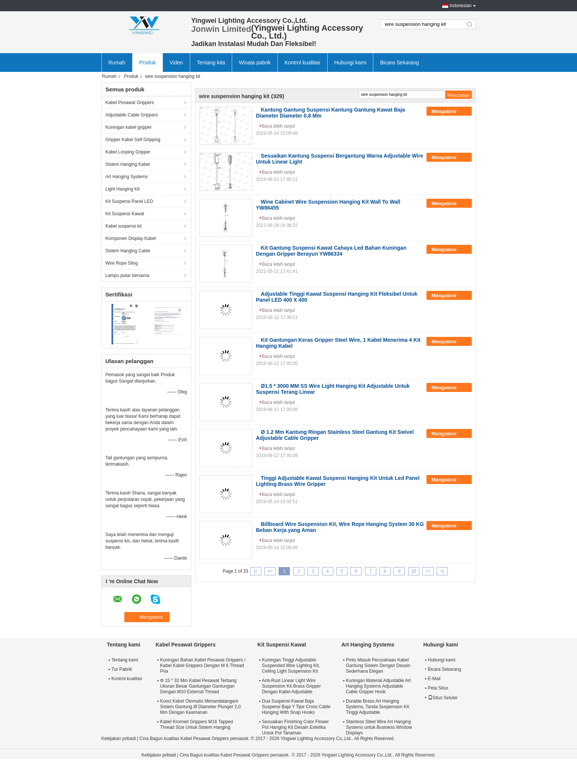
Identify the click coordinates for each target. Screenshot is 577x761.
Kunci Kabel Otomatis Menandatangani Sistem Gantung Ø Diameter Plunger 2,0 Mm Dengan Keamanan (200, 706)
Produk (147, 63)
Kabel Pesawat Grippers (130, 102)
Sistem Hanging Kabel (128, 164)
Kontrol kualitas (303, 63)
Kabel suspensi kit (124, 226)
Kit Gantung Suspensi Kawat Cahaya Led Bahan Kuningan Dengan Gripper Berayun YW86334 (331, 251)
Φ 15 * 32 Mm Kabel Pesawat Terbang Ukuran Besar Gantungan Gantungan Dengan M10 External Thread (198, 686)
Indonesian (461, 5)
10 (413, 571)
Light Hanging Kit (123, 189)
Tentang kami (125, 660)
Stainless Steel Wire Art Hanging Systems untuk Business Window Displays (379, 727)
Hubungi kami (350, 63)
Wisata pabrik (255, 63)
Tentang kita (211, 63)
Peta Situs (438, 688)
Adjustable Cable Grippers (132, 115)
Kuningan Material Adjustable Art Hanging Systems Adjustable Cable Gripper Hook (378, 686)
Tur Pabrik (122, 669)
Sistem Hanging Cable (128, 250)
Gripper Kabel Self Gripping (133, 139)
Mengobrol (449, 111)
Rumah (117, 63)
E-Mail (434, 678)
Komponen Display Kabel (131, 238)
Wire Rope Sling (122, 263)
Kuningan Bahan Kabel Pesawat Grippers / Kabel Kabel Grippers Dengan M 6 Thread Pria (203, 665)
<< (270, 571)
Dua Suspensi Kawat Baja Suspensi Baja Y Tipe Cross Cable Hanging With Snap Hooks (296, 706)
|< (256, 571)
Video (176, 63)
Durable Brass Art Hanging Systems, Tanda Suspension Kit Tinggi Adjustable (377, 706)
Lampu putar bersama (127, 275)
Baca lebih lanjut (278, 126)
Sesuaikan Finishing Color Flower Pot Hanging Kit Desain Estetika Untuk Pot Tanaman (295, 727)
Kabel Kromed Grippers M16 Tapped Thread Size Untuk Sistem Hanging (196, 724)
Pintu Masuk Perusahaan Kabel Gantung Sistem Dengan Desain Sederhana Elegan (378, 665)
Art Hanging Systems (127, 176)
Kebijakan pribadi (118, 738)
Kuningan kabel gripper (129, 127)
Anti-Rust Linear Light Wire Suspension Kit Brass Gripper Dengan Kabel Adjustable (291, 686)
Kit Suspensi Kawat (125, 213)
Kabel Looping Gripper (128, 152)
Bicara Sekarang (399, 63)
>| (442, 571)
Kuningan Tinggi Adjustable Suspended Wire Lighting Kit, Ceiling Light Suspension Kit (291, 665)
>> (428, 571)
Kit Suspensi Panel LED (129, 201)
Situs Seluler (443, 697)
